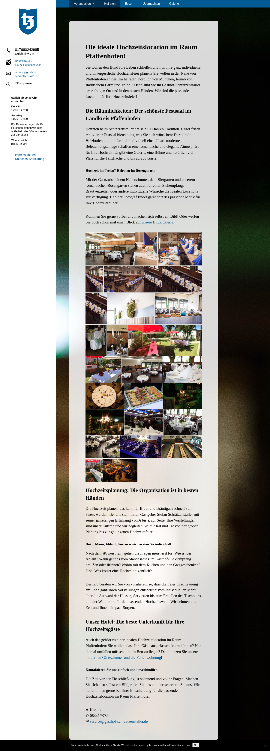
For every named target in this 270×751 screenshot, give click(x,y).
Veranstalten (84, 3)
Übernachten (151, 3)
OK (195, 745)
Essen (129, 3)
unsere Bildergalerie (157, 222)
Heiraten (110, 3)
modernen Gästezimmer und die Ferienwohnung (123, 657)
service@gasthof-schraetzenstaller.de (119, 721)
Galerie (174, 3)
